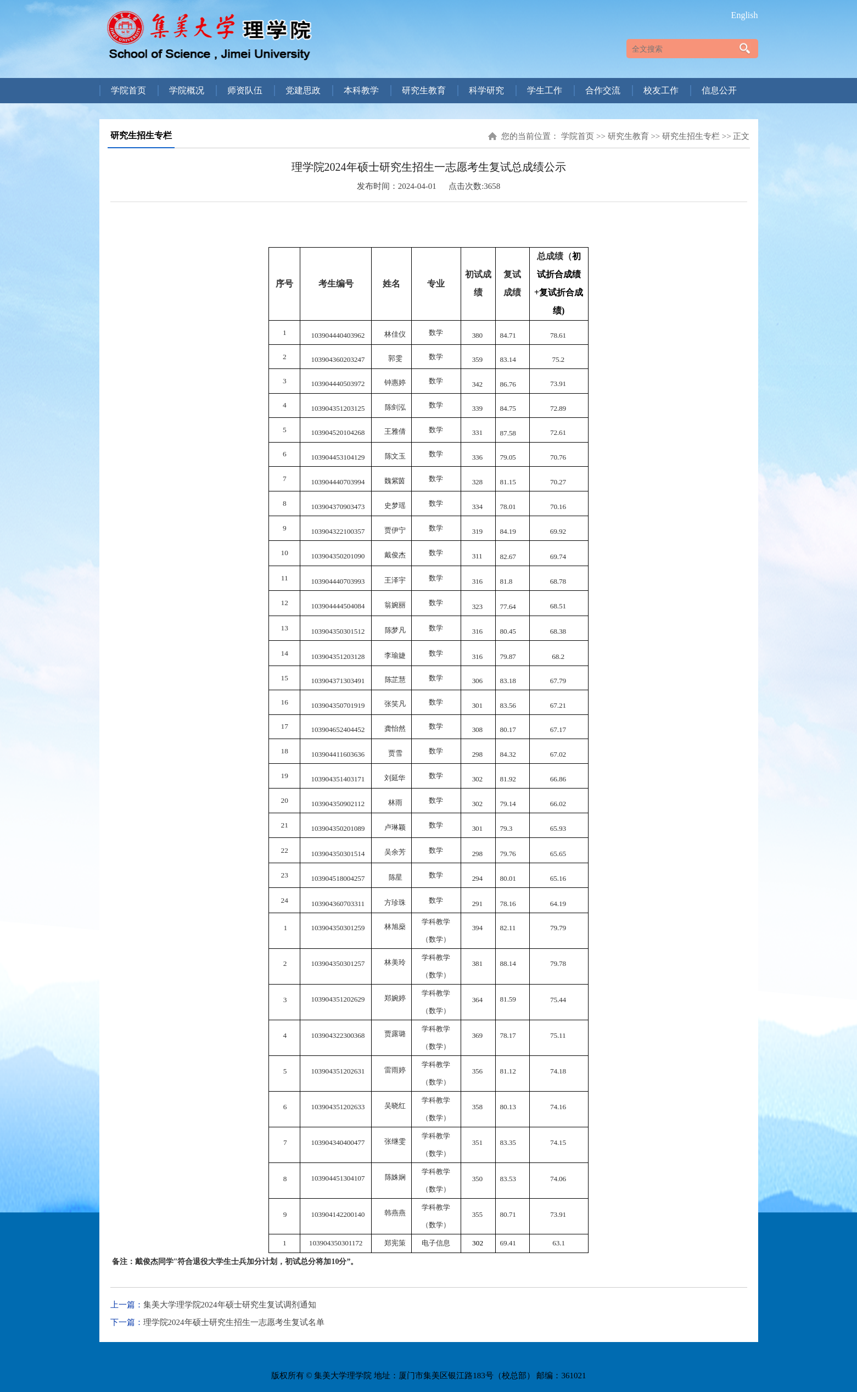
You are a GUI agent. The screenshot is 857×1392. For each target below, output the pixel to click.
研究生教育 (628, 136)
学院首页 (577, 136)
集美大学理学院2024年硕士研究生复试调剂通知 (229, 1304)
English (744, 15)
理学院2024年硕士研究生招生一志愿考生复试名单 (233, 1322)
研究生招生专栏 (691, 136)
